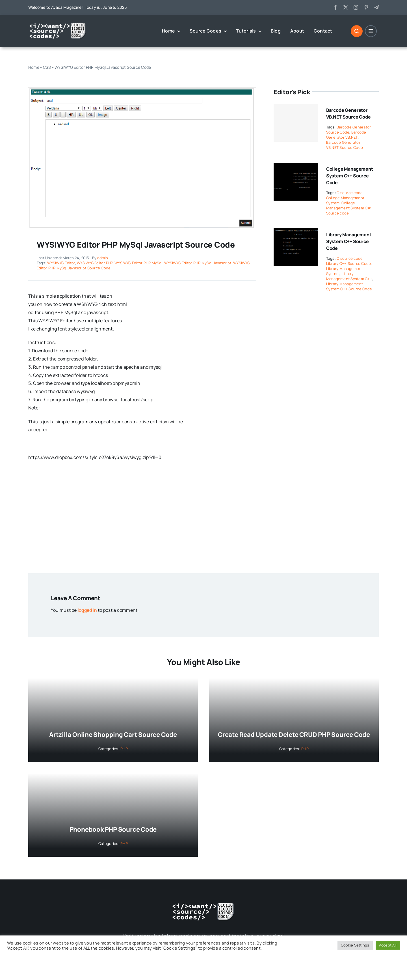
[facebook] (335, 7)
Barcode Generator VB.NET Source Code (344, 145)
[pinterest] (366, 7)
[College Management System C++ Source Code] (296, 167)
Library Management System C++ (349, 276)
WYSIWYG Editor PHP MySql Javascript (197, 262)
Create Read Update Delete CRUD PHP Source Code (294, 734)
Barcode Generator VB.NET (346, 135)
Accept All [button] (388, 945)
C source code (350, 192)
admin (102, 257)
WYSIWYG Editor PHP (94, 262)
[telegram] (376, 7)
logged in (87, 610)
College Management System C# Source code (348, 208)
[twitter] (345, 7)
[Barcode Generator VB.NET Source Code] (296, 123)
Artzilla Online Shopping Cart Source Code (113, 734)
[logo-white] (58, 24)
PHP (124, 748)
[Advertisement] (203, 516)
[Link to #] (357, 31)
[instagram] (356, 7)
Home (33, 67)
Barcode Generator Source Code (348, 130)
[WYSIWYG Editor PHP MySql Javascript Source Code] (142, 90)
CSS (47, 67)
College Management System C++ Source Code (349, 176)
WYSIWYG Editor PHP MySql (138, 262)
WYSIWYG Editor (61, 262)
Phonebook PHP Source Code (113, 829)
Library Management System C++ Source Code (348, 241)
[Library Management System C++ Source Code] (296, 232)
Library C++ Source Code (348, 263)
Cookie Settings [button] (355, 945)
